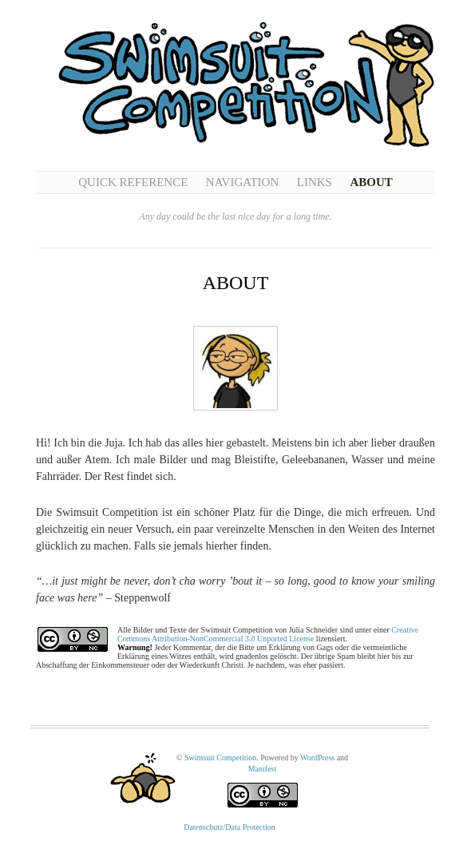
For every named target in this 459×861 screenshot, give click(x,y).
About (371, 182)
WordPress (317, 757)
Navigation (242, 182)
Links (314, 182)
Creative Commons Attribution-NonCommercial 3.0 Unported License (267, 634)
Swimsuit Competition (220, 757)
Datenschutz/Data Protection (229, 827)
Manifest (262, 768)
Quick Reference (133, 182)
